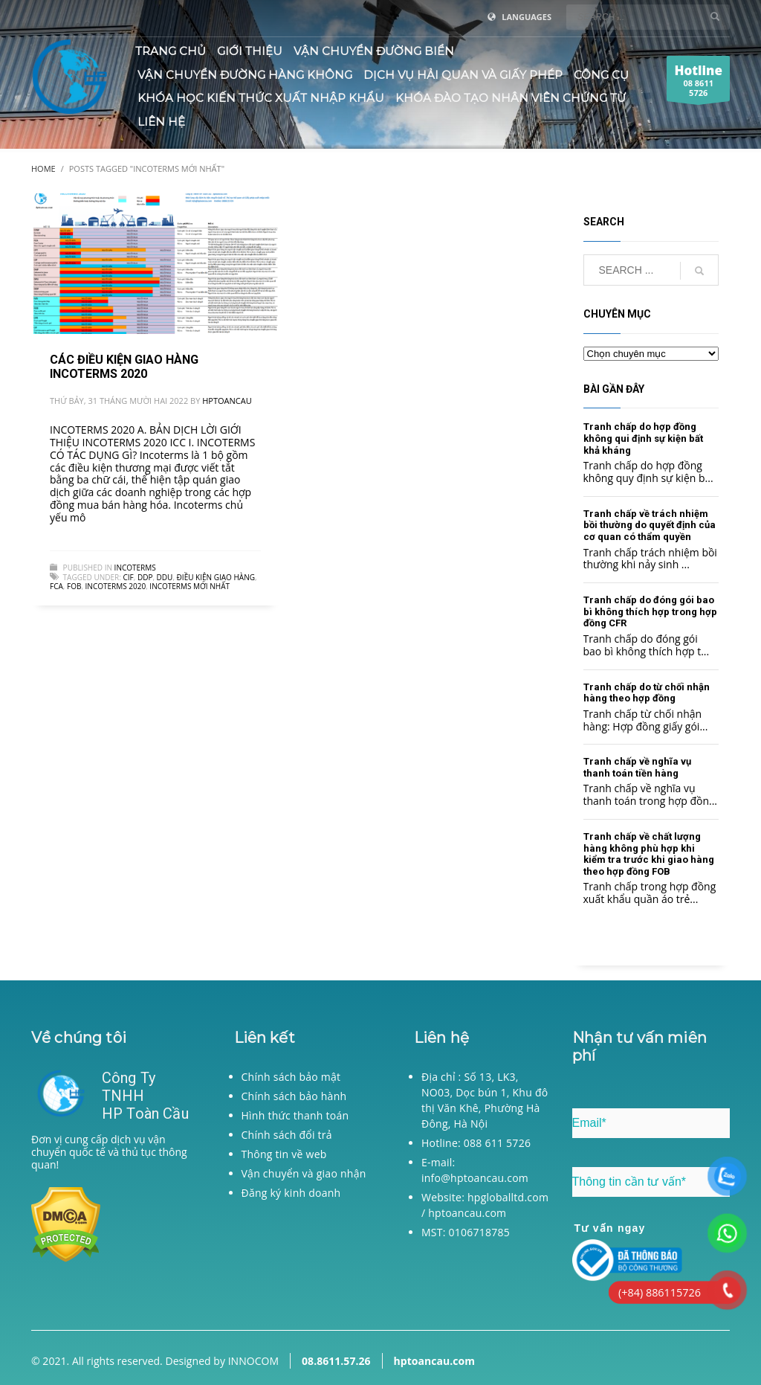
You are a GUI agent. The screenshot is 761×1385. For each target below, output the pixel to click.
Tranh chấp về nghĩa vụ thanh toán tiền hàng (637, 767)
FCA (56, 586)
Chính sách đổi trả (287, 1135)
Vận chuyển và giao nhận (304, 1173)
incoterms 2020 (115, 586)
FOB (74, 586)
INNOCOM (253, 1361)
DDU (165, 577)
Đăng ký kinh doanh (291, 1193)
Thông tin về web (284, 1154)
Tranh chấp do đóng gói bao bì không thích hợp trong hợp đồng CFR (650, 611)
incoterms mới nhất (189, 586)
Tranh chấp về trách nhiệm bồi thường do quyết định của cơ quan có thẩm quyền (649, 525)
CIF (128, 577)
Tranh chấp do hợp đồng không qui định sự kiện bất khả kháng (643, 438)
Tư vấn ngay (610, 1228)
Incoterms (135, 567)
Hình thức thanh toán (295, 1115)
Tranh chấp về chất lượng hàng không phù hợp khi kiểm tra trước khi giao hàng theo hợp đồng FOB (648, 854)
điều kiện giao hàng (216, 577)
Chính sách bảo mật (291, 1077)
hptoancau (226, 400)
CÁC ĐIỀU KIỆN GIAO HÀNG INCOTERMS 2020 (124, 367)
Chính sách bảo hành (294, 1096)
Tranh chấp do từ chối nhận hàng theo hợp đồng (646, 692)
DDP (145, 577)
